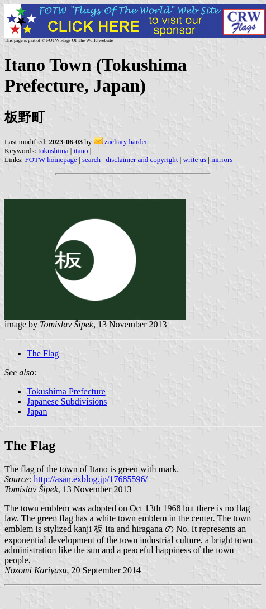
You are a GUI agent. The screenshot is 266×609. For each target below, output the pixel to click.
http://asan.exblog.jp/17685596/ (91, 479)
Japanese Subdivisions (67, 401)
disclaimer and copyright (142, 159)
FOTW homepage (51, 159)
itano (81, 150)
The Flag (43, 353)
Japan (37, 411)
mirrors (221, 159)
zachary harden (126, 141)
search (91, 159)
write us (195, 159)
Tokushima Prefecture (66, 391)
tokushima (53, 150)
